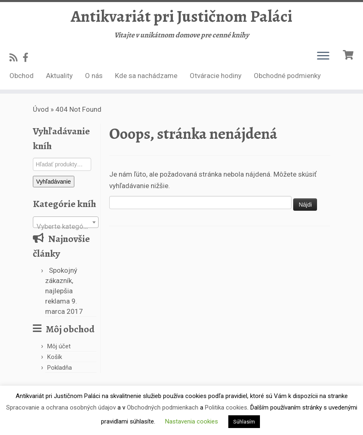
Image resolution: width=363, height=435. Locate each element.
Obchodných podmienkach (162, 407)
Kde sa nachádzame (146, 75)
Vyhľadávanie (53, 181)
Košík (54, 357)
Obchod (21, 75)
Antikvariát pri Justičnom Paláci (181, 16)
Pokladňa (59, 367)
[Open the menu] (323, 56)
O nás (94, 75)
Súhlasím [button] (244, 422)
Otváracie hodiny (215, 75)
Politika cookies (226, 407)
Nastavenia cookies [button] (191, 421)
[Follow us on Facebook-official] (28, 57)
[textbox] (65, 226)
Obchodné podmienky (287, 75)
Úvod (41, 109)
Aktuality (59, 75)
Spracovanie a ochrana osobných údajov (61, 407)
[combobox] (66, 222)
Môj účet (59, 346)
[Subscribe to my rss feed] (16, 57)
